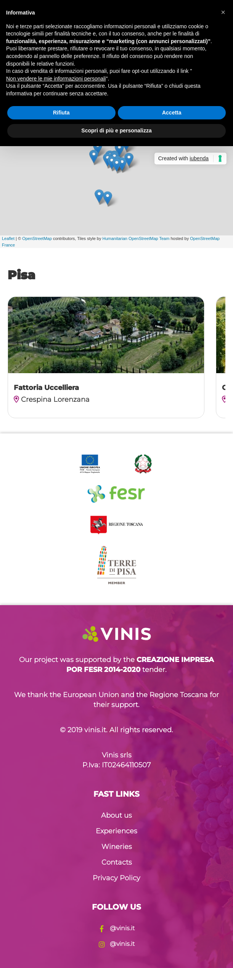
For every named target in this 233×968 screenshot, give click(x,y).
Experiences (116, 831)
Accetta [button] (172, 113)
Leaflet (8, 238)
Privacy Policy (116, 878)
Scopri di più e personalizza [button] (116, 130)
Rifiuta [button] (61, 113)
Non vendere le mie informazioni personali (56, 79)
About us (116, 815)
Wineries (116, 846)
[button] (223, 12)
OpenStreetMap (37, 238)
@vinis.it (117, 928)
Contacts (116, 862)
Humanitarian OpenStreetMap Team (136, 238)
